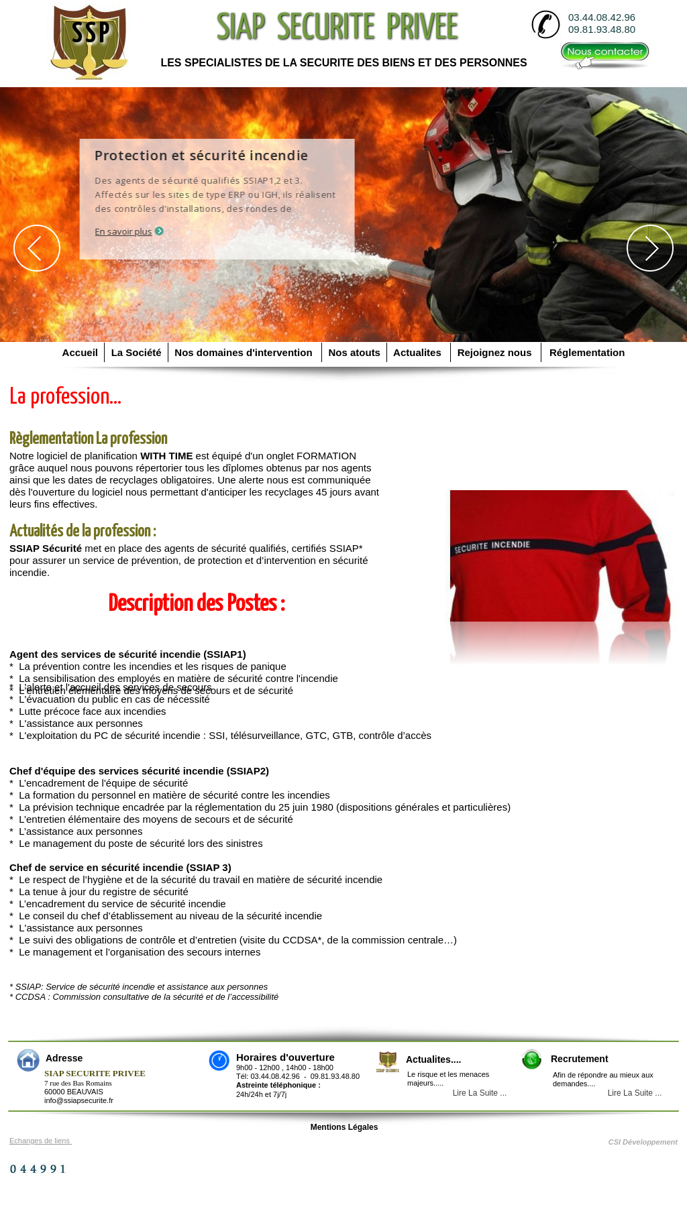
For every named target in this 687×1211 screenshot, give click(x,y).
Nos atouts (354, 352)
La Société (136, 352)
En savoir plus (137, 231)
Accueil (81, 352)
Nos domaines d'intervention (245, 352)
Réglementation (584, 352)
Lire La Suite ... (635, 1093)
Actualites (419, 352)
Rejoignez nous (496, 352)
